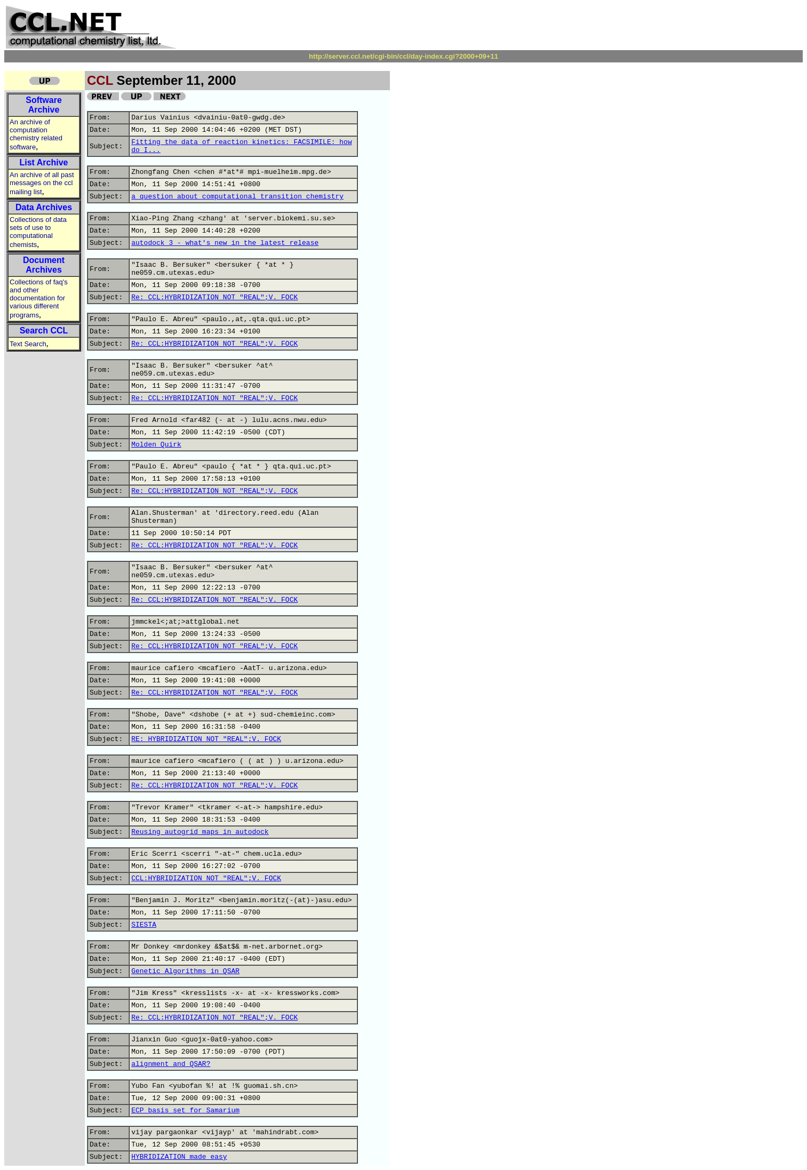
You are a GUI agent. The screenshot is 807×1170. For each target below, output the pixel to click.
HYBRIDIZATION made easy (179, 1157)
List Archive (44, 162)
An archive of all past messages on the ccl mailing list (42, 183)
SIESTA (143, 925)
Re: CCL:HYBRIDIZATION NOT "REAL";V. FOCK (214, 297)
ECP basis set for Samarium (185, 1111)
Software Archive (44, 104)
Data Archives (43, 207)
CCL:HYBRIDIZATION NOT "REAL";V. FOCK (206, 878)
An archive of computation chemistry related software (36, 134)
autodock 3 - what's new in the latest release (224, 243)
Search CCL (44, 330)
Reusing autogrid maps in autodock (199, 832)
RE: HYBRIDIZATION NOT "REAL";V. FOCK (206, 739)
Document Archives (44, 265)
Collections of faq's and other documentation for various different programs (39, 298)
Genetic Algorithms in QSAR (185, 971)
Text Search (28, 344)
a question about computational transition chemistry (237, 197)
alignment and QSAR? (170, 1064)
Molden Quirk (156, 445)
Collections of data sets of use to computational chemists (38, 232)
